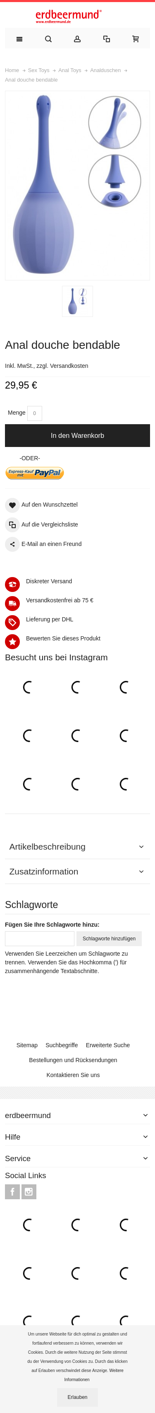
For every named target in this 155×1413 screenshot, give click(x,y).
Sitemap (27, 1045)
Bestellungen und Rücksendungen (73, 1060)
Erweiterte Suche (108, 1045)
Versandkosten (69, 365)
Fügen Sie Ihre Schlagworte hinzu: (52, 924)
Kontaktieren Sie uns (73, 1075)
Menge (17, 412)
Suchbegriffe (61, 1045)
